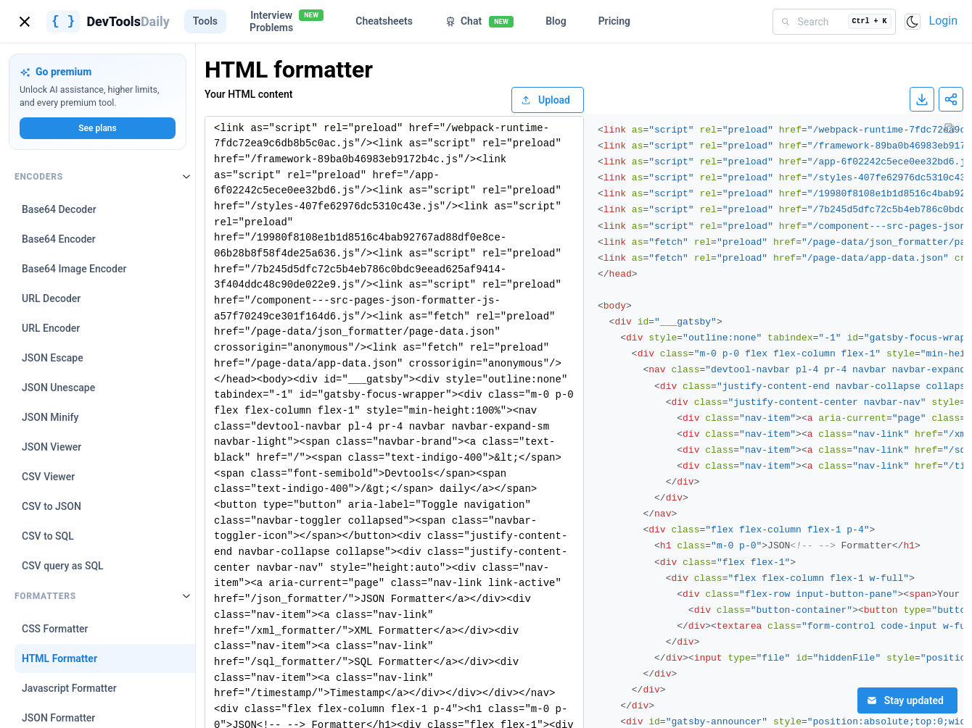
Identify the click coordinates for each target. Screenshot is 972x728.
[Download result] (922, 99)
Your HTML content (248, 94)
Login (943, 21)
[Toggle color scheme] (912, 22)
